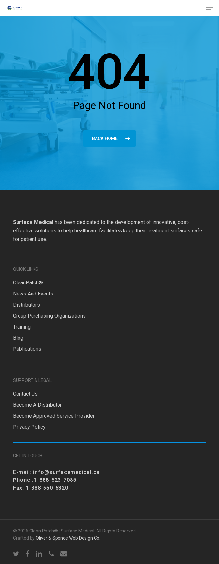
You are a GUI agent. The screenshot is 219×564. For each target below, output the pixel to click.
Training (22, 327)
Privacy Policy (29, 427)
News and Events (33, 294)
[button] (209, 8)
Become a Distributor (37, 405)
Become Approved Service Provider (54, 416)
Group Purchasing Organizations (49, 316)
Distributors (26, 305)
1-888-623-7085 (55, 480)
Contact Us (25, 394)
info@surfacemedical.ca (66, 472)
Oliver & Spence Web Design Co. (68, 538)
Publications (27, 349)
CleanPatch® (28, 283)
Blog (18, 338)
